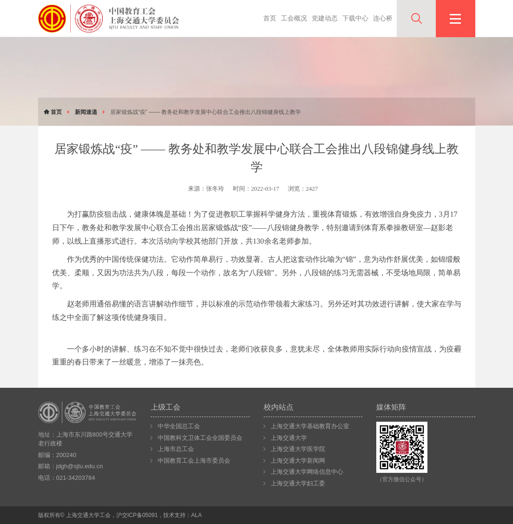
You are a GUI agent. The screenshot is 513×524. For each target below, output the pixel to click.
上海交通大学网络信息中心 (307, 471)
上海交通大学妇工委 (298, 483)
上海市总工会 (176, 448)
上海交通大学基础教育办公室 (310, 426)
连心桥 (383, 18)
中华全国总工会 (179, 426)
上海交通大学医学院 (298, 448)
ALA (196, 515)
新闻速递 (86, 112)
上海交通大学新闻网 (298, 460)
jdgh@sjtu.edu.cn (79, 466)
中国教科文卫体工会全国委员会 (200, 437)
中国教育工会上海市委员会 (194, 460)
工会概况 (294, 18)
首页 (269, 18)
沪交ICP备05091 (137, 515)
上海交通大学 (289, 437)
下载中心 (355, 18)
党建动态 (325, 18)
